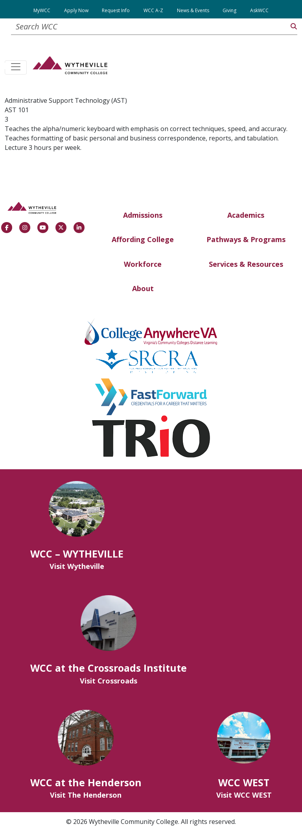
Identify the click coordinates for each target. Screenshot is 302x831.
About (143, 288)
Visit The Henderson (86, 795)
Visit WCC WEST (244, 795)
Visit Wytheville (77, 566)
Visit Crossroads (108, 680)
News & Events (193, 10)
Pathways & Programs (245, 239)
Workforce (143, 264)
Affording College (143, 239)
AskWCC (259, 10)
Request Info (116, 10)
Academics (245, 215)
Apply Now (76, 10)
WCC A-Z (153, 10)
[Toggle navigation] (16, 67)
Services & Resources (246, 264)
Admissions (142, 215)
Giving (229, 10)
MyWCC (41, 10)
